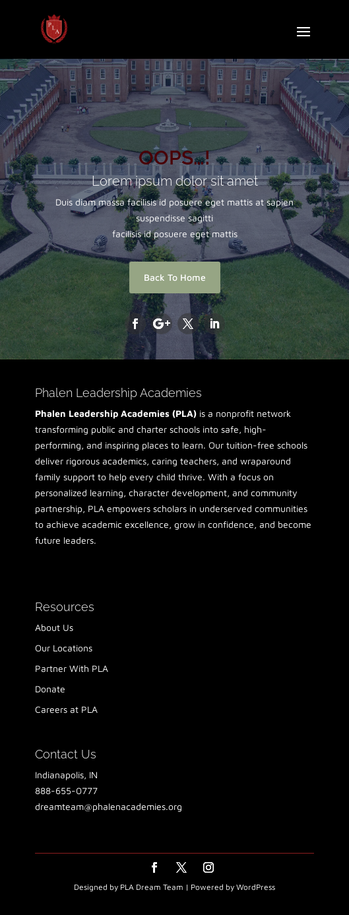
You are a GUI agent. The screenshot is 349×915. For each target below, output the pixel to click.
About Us (54, 627)
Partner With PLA (71, 668)
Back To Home (175, 277)
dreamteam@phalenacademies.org (108, 806)
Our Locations (63, 647)
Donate (50, 688)
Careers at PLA (66, 709)
